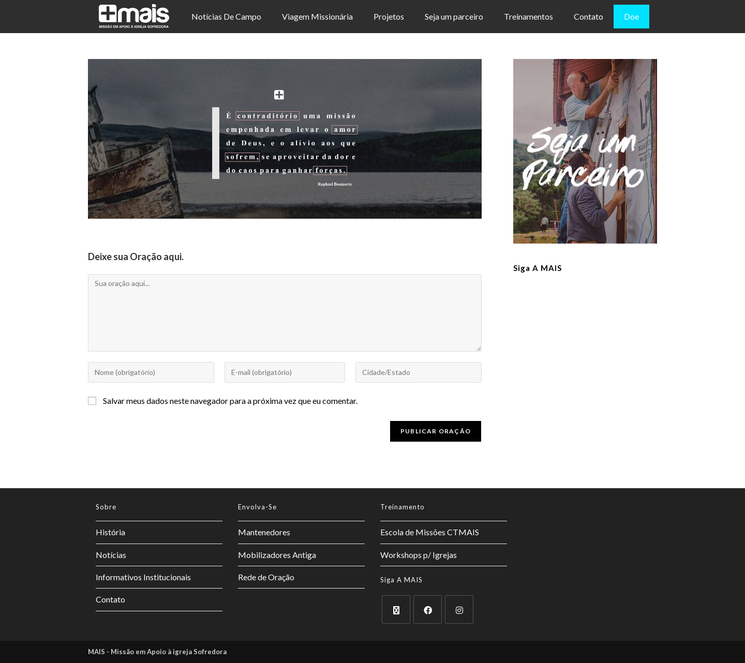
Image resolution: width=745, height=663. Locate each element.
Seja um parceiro (454, 16)
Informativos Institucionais (143, 577)
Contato (588, 16)
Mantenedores (264, 532)
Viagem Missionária (317, 16)
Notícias (111, 555)
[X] (396, 609)
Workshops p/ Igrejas (418, 555)
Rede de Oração (266, 577)
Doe (631, 16)
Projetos (389, 16)
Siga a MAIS (537, 268)
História (110, 532)
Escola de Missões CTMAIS (429, 532)
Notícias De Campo (226, 16)
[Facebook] (427, 609)
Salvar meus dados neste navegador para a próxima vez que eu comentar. (230, 400)
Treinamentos (528, 16)
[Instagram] (459, 609)
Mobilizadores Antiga (277, 555)
